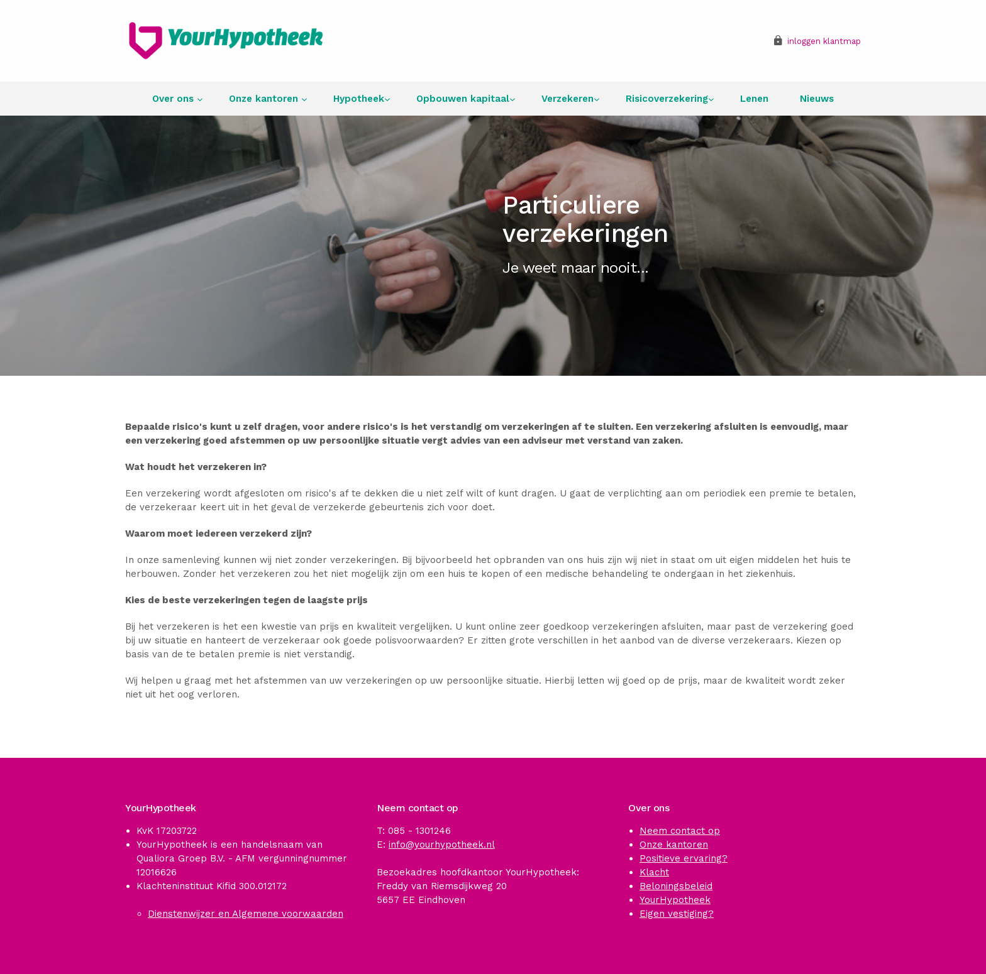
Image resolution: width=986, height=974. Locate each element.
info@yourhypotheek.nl (442, 844)
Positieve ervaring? (684, 858)
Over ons (174, 98)
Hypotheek (358, 98)
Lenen (754, 98)
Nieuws (817, 98)
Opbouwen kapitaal (462, 98)
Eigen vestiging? (677, 913)
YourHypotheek (675, 900)
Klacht (654, 872)
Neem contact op (680, 830)
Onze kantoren (265, 98)
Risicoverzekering (667, 98)
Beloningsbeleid (676, 886)
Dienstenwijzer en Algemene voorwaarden (245, 913)
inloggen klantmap (824, 41)
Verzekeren (567, 98)
